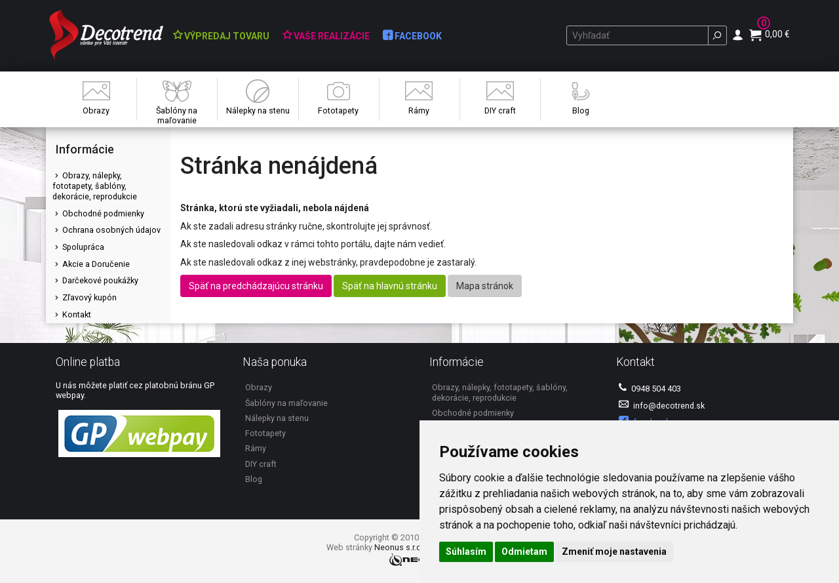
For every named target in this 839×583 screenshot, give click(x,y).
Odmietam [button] (524, 551)
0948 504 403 (650, 387)
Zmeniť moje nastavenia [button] (614, 551)
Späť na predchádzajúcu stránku (256, 286)
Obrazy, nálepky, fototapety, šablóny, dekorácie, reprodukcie (94, 186)
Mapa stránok (484, 286)
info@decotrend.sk (662, 405)
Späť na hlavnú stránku (389, 286)
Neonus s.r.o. (398, 547)
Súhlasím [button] (466, 551)
